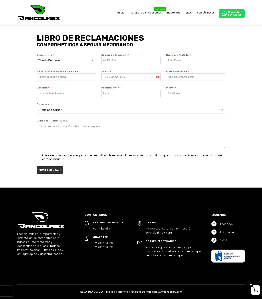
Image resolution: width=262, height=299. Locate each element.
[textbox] (63, 60)
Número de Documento (115, 55)
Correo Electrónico (177, 71)
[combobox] (66, 60)
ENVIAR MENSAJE (50, 170)
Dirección (43, 87)
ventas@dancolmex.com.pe (164, 255)
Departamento (110, 87)
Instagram (227, 232)
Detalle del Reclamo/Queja (52, 120)
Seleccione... (45, 55)
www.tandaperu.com (170, 291)
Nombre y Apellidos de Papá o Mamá (57, 71)
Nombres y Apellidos (178, 55)
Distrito (171, 87)
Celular (106, 71)
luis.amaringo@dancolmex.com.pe (169, 247)
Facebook (226, 224)
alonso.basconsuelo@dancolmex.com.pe (173, 251)
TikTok (224, 240)
